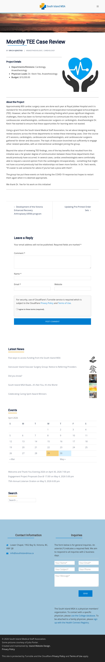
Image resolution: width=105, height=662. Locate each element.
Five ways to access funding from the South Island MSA (34, 357)
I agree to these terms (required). (30, 309)
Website (58, 284)
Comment (19, 253)
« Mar (12, 459)
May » (62, 459)
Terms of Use (64, 303)
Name (17, 273)
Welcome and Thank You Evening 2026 (26, 471)
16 (61, 441)
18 (86, 441)
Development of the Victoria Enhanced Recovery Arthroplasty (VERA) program (28, 210)
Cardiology (49, 50)
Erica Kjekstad (16, 50)
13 (23, 441)
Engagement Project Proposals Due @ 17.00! (29, 476)
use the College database (83, 615)
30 (61, 453)
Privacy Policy (47, 303)
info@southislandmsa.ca (22, 553)
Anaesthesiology (34, 50)
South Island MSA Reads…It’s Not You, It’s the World (32, 384)
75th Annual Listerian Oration (22, 481)
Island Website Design (39, 645)
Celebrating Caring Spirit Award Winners (27, 393)
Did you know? (15, 375)
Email (17, 284)
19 (10, 447)
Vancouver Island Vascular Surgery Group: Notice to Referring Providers (42, 366)
